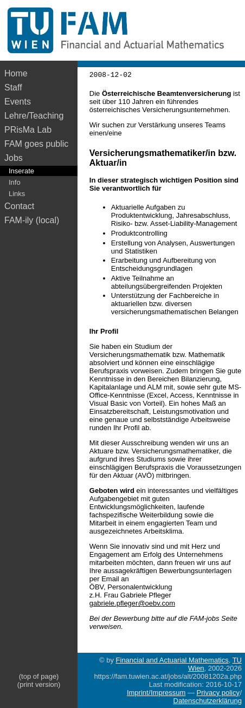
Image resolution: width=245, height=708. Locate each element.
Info (15, 182)
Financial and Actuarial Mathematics (172, 660)
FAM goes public (38, 143)
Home (16, 73)
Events (17, 101)
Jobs (13, 158)
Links (17, 194)
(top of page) (39, 676)
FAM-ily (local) (31, 220)
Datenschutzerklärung (207, 701)
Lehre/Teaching (33, 115)
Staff (13, 87)
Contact (19, 206)
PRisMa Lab (27, 129)
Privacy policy (218, 692)
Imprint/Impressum (156, 692)
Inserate (21, 171)
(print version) (38, 684)
